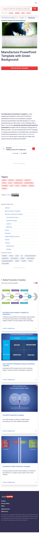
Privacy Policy (5, 503)
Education (8, 233)
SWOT (23, 13)
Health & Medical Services (12, 236)
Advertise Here (5, 509)
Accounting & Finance (12, 217)
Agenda (22, 258)
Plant (17, 185)
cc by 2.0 (8, 195)
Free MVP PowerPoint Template (13, 415)
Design (7, 230)
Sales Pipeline (14, 258)
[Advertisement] (19, 91)
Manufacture (18, 183)
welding (32, 121)
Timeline (11, 13)
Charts (30, 261)
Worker (31, 185)
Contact (3, 501)
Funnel (11, 255)
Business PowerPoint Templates (14, 214)
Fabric (4, 180)
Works (4, 188)
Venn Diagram (30, 258)
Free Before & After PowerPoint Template (16, 466)
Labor (4, 183)
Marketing (9, 227)
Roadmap (17, 13)
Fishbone (4, 255)
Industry (22, 18)
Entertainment (10, 246)
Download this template (19, 68)
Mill (11, 185)
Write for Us (4, 511)
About (2, 506)
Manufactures (29, 183)
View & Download (9, 328)
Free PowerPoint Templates (8, 18)
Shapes (17, 261)
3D (21, 255)
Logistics (8, 224)
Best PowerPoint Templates (12, 211)
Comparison (5, 258)
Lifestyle (7, 243)
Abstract (7, 208)
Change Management (7, 261)
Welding (24, 185)
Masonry (5, 185)
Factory (11, 180)
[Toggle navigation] (36, 3)
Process (28, 13)
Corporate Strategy (11, 220)
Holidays (8, 249)
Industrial (19, 180)
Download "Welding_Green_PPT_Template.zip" (19, 148)
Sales (17, 255)
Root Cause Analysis (30, 255)
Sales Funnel (5, 263)
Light (10, 183)
